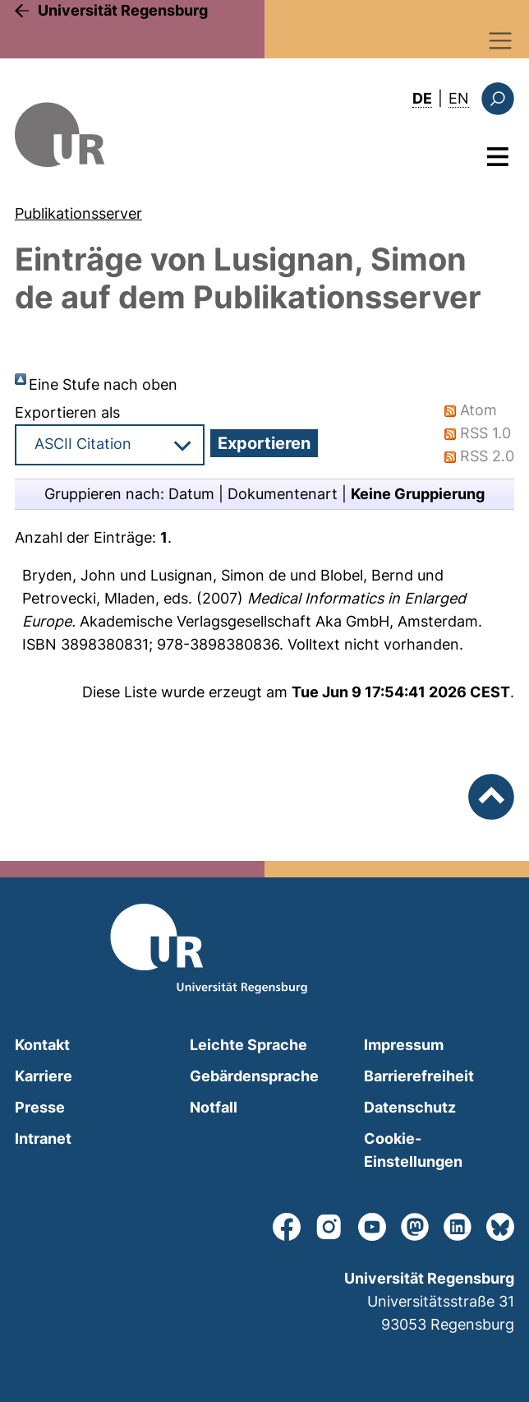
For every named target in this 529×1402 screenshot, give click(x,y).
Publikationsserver (78, 213)
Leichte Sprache (248, 1044)
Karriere (43, 1076)
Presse (40, 1107)
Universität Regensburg (123, 10)
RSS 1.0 (485, 433)
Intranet (43, 1138)
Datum (191, 493)
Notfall (213, 1107)
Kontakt (42, 1044)
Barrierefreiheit (419, 1076)
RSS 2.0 (487, 456)
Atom (478, 410)
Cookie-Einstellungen (413, 1150)
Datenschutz (410, 1107)
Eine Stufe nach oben (103, 384)
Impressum (404, 1044)
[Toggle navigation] (501, 40)
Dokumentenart (283, 493)
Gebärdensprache (254, 1076)
